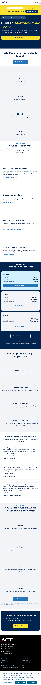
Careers (3, 660)
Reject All (32, 682)
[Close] (38, 673)
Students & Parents (9, 644)
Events (3, 663)
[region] (20, 678)
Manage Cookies (7, 682)
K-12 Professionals (9, 646)
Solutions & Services (7, 665)
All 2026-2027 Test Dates (20, 336)
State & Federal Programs (9, 667)
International (7, 653)
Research (25, 660)
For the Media (26, 663)
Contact (24, 667)
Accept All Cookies (20, 682)
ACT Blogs (25, 658)
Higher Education (8, 649)
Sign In (24, 665)
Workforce (6, 651)
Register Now (32, 11)
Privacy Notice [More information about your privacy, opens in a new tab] (20, 679)
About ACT (4, 658)
